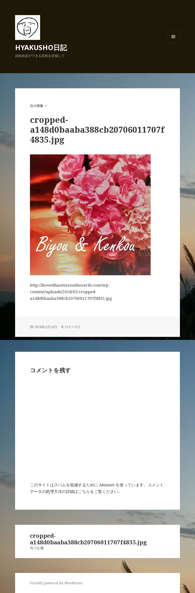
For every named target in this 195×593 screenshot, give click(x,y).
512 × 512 (72, 327)
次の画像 (36, 105)
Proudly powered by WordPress (56, 583)
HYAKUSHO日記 (41, 47)
